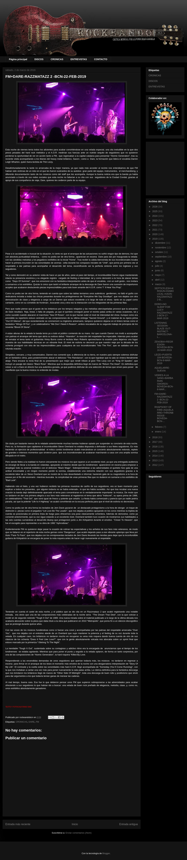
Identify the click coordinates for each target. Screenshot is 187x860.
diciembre (160, 242)
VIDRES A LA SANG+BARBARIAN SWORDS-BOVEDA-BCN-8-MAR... (163, 382)
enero (158, 431)
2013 (155, 460)
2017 (155, 442)
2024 (155, 216)
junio (158, 270)
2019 (155, 238)
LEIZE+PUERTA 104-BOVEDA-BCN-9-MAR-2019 (163, 358)
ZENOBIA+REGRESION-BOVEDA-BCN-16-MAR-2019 (163, 345)
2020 (155, 234)
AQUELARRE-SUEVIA (162, 369)
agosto (159, 261)
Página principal (18, 59)
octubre (159, 252)
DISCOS (38, 59)
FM (37, 722)
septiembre (161, 256)
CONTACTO (100, 59)
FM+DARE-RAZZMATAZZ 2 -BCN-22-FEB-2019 (163, 398)
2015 (155, 451)
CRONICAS (57, 59)
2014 (155, 455)
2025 (155, 211)
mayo (158, 275)
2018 (155, 437)
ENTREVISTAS (79, 59)
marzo (158, 284)
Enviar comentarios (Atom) (78, 833)
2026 (155, 206)
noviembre (161, 247)
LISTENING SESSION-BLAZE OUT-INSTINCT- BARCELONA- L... (163, 329)
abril (157, 279)
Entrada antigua (128, 824)
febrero (159, 427)
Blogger (106, 853)
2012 (155, 465)
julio (157, 266)
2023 (155, 220)
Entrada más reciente (17, 824)
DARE (31, 722)
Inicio (75, 824)
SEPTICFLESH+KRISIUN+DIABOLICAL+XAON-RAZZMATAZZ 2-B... (164, 294)
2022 (155, 225)
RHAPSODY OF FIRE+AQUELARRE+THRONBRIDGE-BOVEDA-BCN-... (163, 414)
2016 (155, 446)
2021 (155, 229)
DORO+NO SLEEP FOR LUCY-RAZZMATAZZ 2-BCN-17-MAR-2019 (163, 311)
